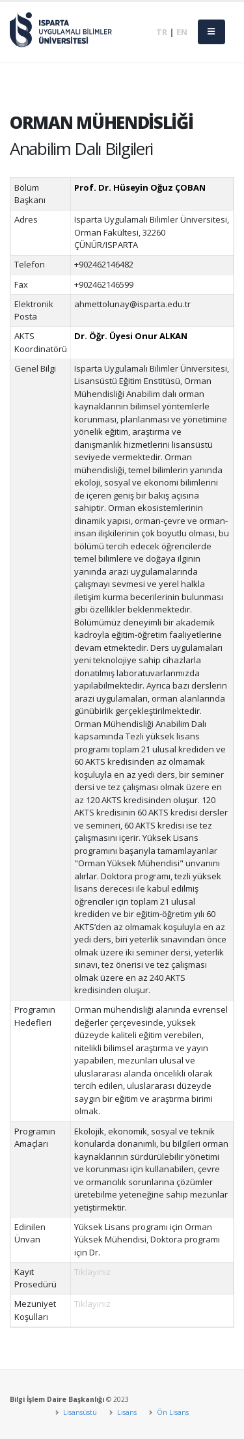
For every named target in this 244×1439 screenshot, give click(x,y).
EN (181, 32)
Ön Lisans (172, 1412)
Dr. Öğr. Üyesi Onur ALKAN (130, 336)
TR (161, 32)
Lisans (126, 1412)
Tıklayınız (92, 1272)
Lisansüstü (79, 1412)
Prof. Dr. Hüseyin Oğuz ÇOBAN (140, 187)
